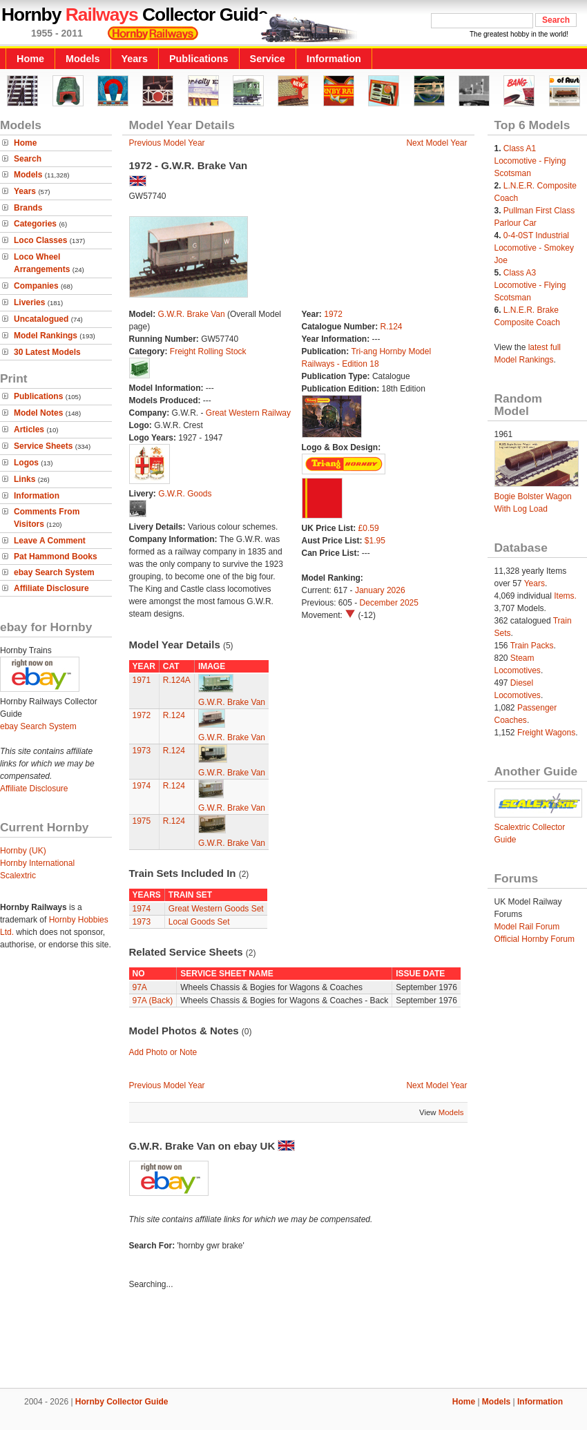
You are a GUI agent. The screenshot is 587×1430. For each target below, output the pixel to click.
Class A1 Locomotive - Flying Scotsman (530, 161)
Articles (29, 429)
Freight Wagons (546, 732)
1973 (142, 750)
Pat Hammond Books (55, 556)
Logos (26, 462)
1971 (142, 680)
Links (24, 479)
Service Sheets (43, 446)
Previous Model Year (167, 143)
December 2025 (389, 603)
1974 (142, 786)
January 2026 (380, 590)
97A (140, 987)
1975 (142, 821)
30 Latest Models (47, 352)
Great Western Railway (248, 413)
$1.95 (375, 540)
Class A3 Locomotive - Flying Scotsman (530, 285)
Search (27, 159)
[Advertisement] (293, 1341)
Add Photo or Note (163, 1052)
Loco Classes (40, 240)
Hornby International (37, 863)
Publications (199, 58)
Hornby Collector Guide (122, 1402)
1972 (333, 314)
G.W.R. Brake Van (191, 314)
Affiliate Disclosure (51, 588)
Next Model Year (436, 143)
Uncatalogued (41, 319)
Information (334, 58)
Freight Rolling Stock (208, 351)
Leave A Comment (50, 540)
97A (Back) (153, 1000)
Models (83, 58)
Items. (565, 596)
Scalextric (18, 875)
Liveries (29, 302)
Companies (36, 286)
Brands (28, 208)
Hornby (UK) (23, 851)
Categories (35, 224)
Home (30, 58)
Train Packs (532, 645)
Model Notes (38, 413)
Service (267, 58)
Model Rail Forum (527, 926)
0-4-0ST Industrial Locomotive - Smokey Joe (534, 248)
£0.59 (368, 528)
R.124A (177, 680)
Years (135, 58)
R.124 (392, 326)
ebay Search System (54, 572)
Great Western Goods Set (216, 909)
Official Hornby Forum (534, 939)
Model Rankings (45, 335)
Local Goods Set (199, 922)
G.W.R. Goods (184, 494)
